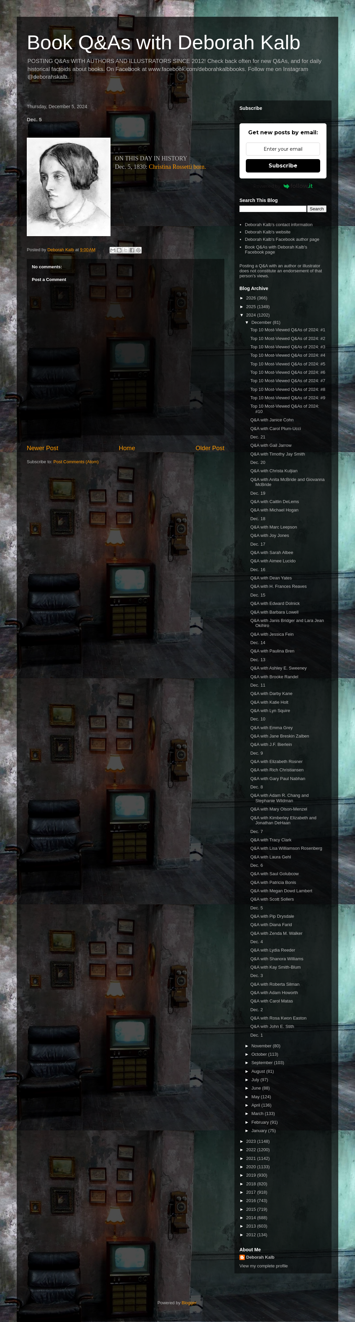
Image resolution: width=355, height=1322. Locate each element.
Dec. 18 (257, 518)
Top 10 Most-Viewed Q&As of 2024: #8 (287, 389)
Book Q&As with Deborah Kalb (163, 42)
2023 (251, 1141)
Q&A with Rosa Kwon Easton (278, 1018)
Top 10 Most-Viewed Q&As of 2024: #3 (287, 346)
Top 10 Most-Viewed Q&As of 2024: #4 (287, 355)
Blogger (189, 1302)
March (258, 1113)
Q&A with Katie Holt (269, 702)
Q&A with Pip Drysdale (272, 916)
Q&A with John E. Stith (272, 1026)
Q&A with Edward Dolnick (274, 603)
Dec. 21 (257, 436)
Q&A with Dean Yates (271, 577)
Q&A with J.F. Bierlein (271, 744)
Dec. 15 (257, 595)
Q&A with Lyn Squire (270, 710)
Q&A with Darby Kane (271, 693)
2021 (251, 1158)
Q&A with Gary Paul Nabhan (277, 778)
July (256, 1079)
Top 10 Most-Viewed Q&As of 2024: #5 (287, 363)
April (257, 1105)
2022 (251, 1149)
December (262, 322)
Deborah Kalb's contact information (278, 224)
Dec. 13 (257, 659)
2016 (251, 1200)
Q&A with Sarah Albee (271, 552)
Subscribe (283, 165)
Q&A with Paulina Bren (272, 650)
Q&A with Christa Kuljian (273, 470)
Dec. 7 (256, 831)
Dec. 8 (256, 786)
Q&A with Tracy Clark (270, 839)
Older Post (210, 448)
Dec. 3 (256, 975)
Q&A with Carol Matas (271, 1000)
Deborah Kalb (260, 1257)
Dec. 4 (256, 941)
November (262, 1045)
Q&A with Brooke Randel (274, 676)
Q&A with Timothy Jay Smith (277, 454)
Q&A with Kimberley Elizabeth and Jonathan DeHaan (283, 820)
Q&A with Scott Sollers (272, 899)
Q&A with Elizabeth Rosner (276, 761)
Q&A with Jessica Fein (271, 634)
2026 (251, 297)
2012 (251, 1234)
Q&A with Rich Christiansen (276, 769)
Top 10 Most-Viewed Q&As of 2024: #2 (287, 338)
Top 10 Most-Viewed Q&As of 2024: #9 (287, 397)
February (261, 1122)
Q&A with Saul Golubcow (274, 873)
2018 (251, 1183)
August (259, 1071)
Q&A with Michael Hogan (274, 509)
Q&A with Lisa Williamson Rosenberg (286, 848)
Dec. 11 (257, 685)
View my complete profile (263, 1265)
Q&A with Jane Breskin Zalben (279, 736)
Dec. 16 (257, 569)
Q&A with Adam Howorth (274, 992)
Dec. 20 (257, 462)
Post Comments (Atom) (76, 461)
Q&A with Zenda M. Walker (276, 933)
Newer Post (42, 448)
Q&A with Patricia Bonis (273, 882)
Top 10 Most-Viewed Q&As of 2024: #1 (287, 329)
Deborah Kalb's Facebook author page (282, 239)
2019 (251, 1175)
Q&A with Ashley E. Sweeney (278, 668)
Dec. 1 (256, 1035)
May (256, 1096)
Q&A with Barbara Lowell (274, 612)
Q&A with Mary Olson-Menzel (278, 809)
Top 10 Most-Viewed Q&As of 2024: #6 (287, 372)
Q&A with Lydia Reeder (272, 950)
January (260, 1130)
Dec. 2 (256, 1009)
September (263, 1062)
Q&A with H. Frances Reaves (278, 586)
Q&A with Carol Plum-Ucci (275, 428)
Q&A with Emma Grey (271, 727)
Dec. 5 (256, 907)
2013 (251, 1226)
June (257, 1088)
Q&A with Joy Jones (269, 535)
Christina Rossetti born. (177, 166)
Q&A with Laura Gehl (270, 856)
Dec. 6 (256, 865)
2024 (251, 315)
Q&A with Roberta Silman (274, 984)
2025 (251, 306)
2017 (251, 1192)
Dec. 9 (256, 753)
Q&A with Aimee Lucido (272, 560)
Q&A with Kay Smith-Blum (275, 967)
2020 (251, 1166)
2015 (251, 1209)
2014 (251, 1217)
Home (127, 448)
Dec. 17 (257, 544)
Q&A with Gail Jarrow (270, 445)
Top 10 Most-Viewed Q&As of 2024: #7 (287, 380)
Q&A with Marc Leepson (273, 527)
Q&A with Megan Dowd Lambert (281, 890)
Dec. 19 (257, 493)
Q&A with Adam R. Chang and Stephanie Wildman (279, 798)
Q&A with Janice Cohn (271, 419)
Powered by (283, 186)
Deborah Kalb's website (267, 231)
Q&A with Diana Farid (271, 924)
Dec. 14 (257, 642)
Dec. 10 (257, 718)
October (260, 1054)
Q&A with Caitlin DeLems (274, 501)
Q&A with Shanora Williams (276, 958)
